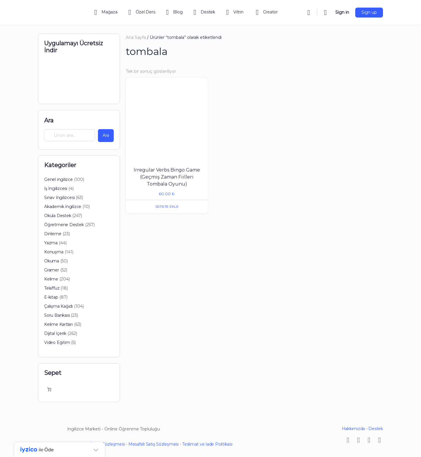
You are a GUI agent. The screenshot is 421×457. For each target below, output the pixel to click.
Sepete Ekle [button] (167, 206)
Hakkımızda (353, 428)
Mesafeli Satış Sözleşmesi (153, 444)
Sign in (342, 12)
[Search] (309, 12)
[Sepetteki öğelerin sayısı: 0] (49, 389)
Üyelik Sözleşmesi (107, 444)
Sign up (369, 12)
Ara (49, 120)
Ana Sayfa (136, 37)
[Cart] (325, 12)
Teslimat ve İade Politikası (207, 444)
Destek (375, 428)
